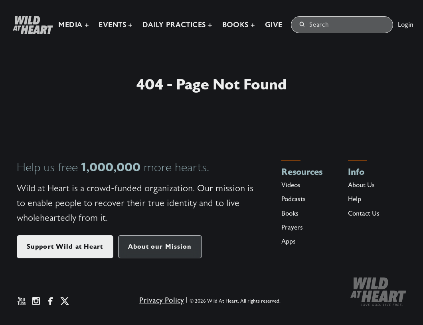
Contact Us (364, 213)
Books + (238, 25)
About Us (361, 185)
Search (314, 24)
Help (354, 199)
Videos (290, 185)
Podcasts (293, 199)
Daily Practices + (177, 25)
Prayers (292, 227)
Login (405, 24)
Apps (288, 241)
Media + (73, 25)
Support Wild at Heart (65, 246)
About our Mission (160, 246)
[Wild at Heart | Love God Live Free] (30, 25)
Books (289, 213)
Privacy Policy (161, 300)
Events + (116, 25)
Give (274, 25)
